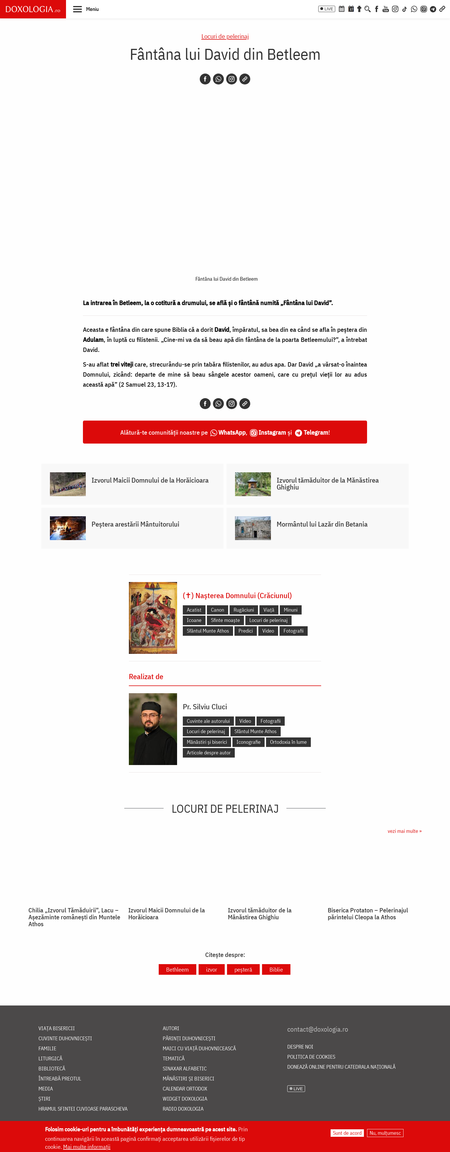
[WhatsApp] (414, 8)
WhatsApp (232, 432)
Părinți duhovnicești (189, 1039)
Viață (268, 609)
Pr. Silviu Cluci (205, 706)
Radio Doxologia (183, 1109)
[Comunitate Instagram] (424, 8)
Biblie (276, 969)
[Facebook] (376, 8)
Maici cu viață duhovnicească (199, 1049)
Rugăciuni (244, 609)
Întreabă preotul (59, 1079)
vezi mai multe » (405, 831)
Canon (217, 609)
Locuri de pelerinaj (225, 36)
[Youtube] (386, 8)
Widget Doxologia (185, 1099)
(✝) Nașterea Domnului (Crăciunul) (237, 595)
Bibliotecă (51, 1069)
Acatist (194, 609)
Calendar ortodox (185, 1089)
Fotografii (294, 630)
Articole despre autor (209, 752)
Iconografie (248, 742)
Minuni (291, 609)
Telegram (316, 432)
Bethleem (177, 969)
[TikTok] (405, 8)
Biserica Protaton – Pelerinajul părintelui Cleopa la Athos (368, 913)
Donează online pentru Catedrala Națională (341, 1067)
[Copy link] (244, 79)
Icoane (194, 620)
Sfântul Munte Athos (208, 630)
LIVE (329, 9)
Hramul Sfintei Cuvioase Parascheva (82, 1109)
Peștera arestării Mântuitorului (135, 524)
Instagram (272, 432)
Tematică (174, 1059)
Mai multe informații (86, 1147)
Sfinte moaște (225, 620)
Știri (44, 1099)
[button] (86, 9)
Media (45, 1089)
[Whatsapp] (218, 79)
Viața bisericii (56, 1029)
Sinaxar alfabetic (185, 1069)
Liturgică (50, 1059)
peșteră (243, 969)
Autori (171, 1029)
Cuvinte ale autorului (208, 721)
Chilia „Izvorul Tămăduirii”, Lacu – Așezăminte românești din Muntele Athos (74, 917)
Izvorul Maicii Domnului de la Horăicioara (150, 480)
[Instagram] (395, 8)
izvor (211, 969)
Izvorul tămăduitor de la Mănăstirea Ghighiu (328, 483)
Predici (245, 630)
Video (268, 630)
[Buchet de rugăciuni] (359, 8)
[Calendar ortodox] (342, 8)
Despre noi (300, 1047)
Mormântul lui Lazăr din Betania (322, 524)
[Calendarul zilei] (351, 8)
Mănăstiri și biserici (207, 742)
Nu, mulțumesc (385, 1133)
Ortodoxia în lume (288, 742)
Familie (47, 1049)
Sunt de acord (347, 1133)
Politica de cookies (311, 1057)
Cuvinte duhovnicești (65, 1039)
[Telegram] (433, 8)
